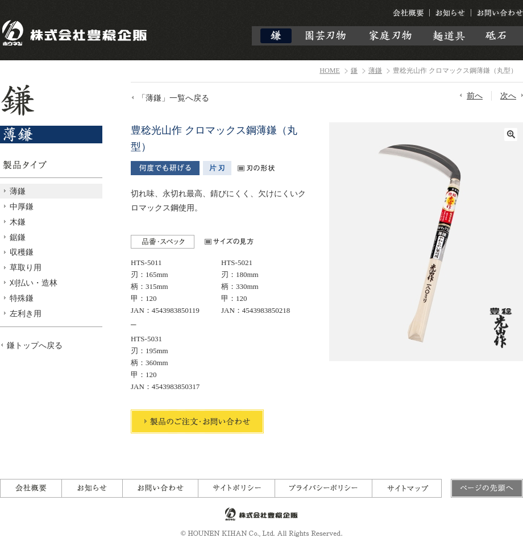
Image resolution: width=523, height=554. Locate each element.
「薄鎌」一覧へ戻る (173, 97)
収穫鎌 (22, 252)
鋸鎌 (18, 237)
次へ (508, 95)
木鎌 (18, 221)
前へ (475, 95)
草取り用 (25, 267)
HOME (329, 71)
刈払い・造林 (33, 282)
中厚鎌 (22, 206)
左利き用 (25, 313)
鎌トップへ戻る (35, 345)
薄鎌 (375, 71)
